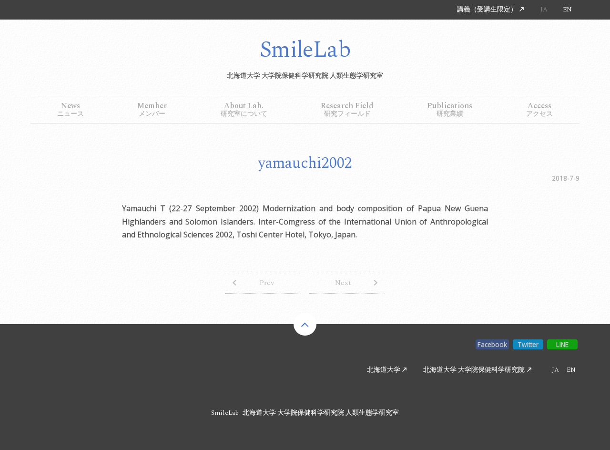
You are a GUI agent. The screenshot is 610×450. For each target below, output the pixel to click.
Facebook (492, 344)
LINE (562, 344)
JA (544, 9)
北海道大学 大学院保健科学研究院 (474, 370)
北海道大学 (383, 370)
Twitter (528, 344)
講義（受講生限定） (487, 9)
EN (567, 9)
